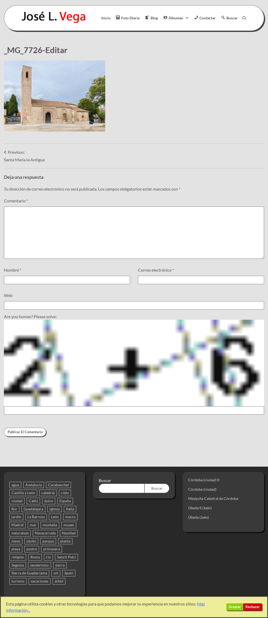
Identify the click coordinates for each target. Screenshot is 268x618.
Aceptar (235, 607)
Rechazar (252, 607)
